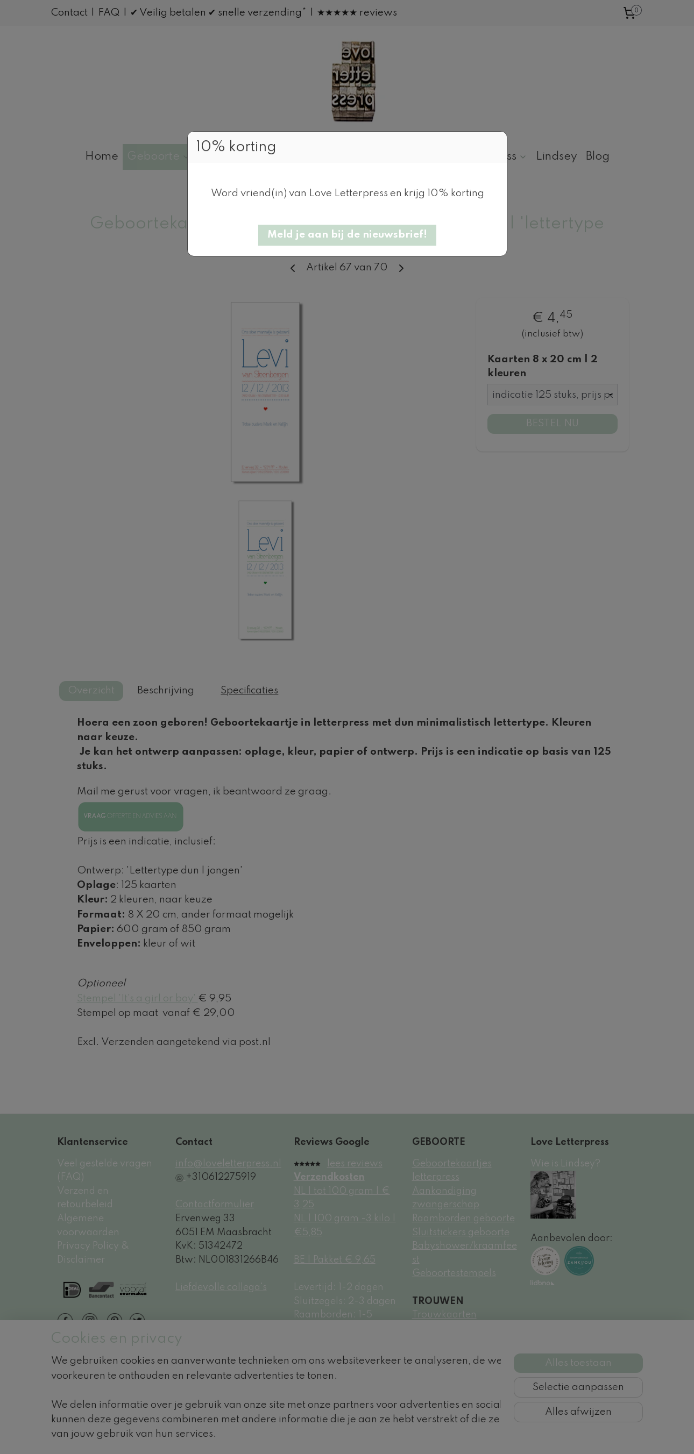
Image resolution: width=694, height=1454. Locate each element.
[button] (347, 235)
